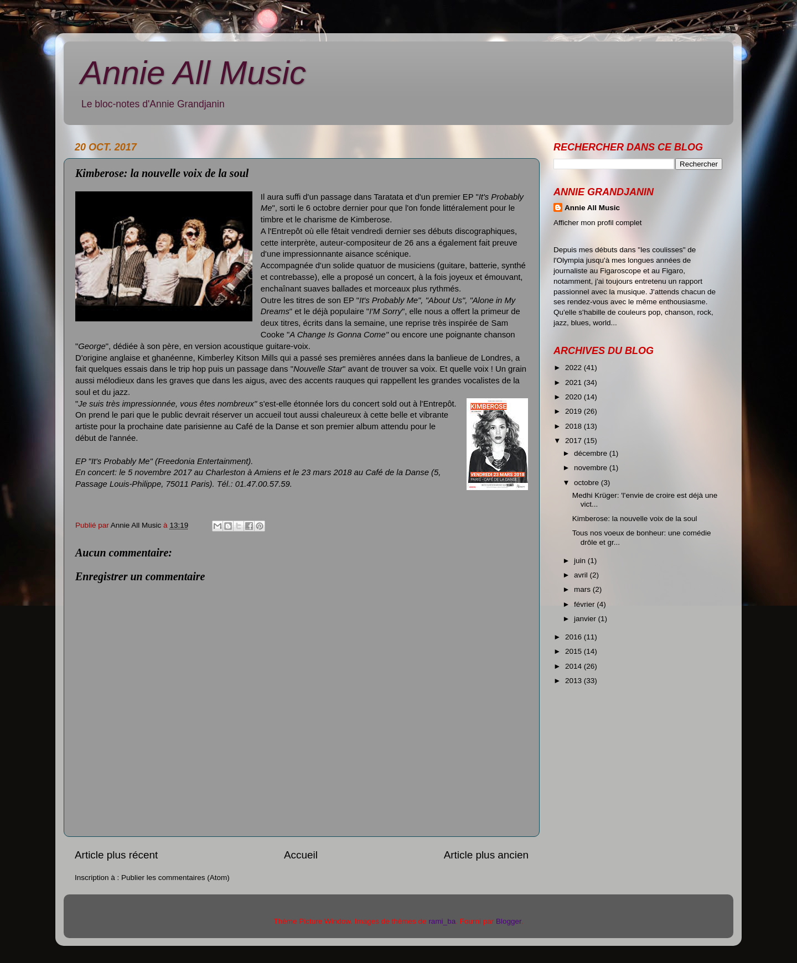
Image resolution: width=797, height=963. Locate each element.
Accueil (301, 855)
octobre (587, 482)
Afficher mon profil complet (597, 222)
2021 (574, 382)
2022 (574, 367)
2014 (574, 666)
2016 (574, 637)
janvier (586, 619)
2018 (574, 426)
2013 (574, 680)
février (585, 604)
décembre (591, 453)
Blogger (508, 921)
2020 (574, 397)
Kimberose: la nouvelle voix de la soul (634, 518)
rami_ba (442, 921)
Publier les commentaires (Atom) (175, 877)
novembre (591, 468)
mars (583, 589)
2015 (574, 651)
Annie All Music (193, 72)
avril (582, 575)
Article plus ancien (486, 855)
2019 (574, 411)
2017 (574, 440)
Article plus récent (116, 855)
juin (581, 560)
